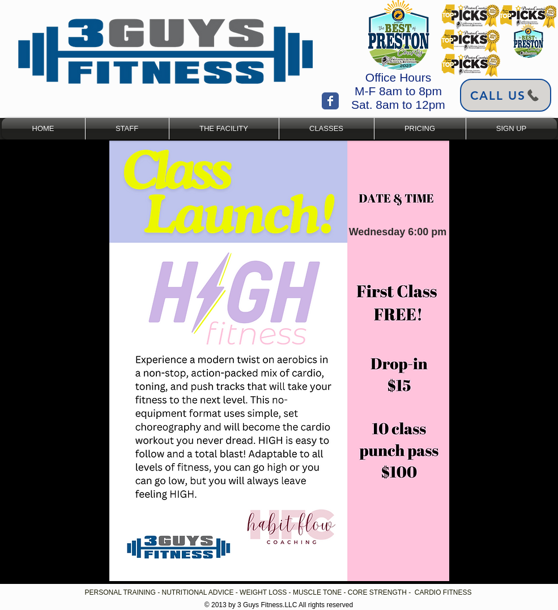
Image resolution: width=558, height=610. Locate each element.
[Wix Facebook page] (330, 100)
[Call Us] (505, 95)
